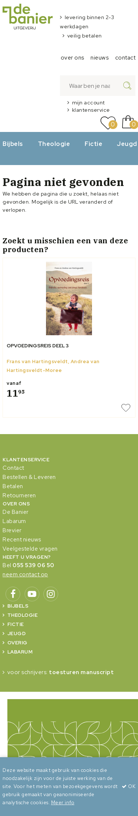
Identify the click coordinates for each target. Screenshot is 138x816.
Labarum (14, 521)
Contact (13, 468)
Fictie (93, 144)
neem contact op (25, 574)
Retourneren (19, 495)
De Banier (16, 512)
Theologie (54, 144)
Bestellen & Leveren (29, 477)
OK (128, 786)
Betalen (13, 486)
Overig (17, 643)
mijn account (88, 102)
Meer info (63, 802)
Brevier (12, 530)
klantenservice (91, 110)
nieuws (100, 57)
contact (125, 57)
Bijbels (13, 144)
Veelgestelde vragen (30, 548)
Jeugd (16, 633)
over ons (72, 57)
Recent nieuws (22, 539)
